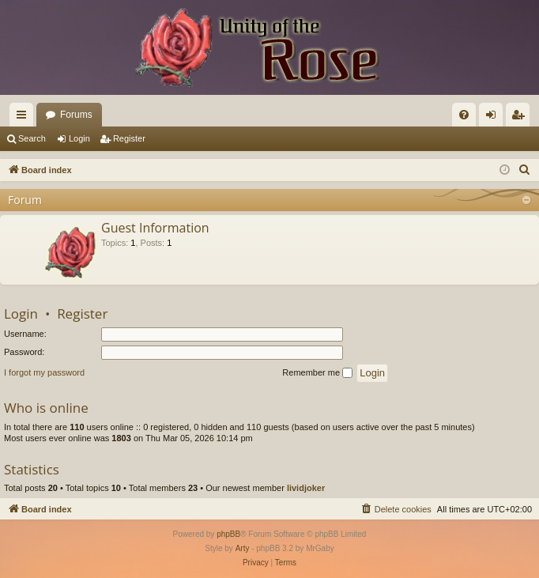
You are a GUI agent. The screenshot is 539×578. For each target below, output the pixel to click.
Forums (76, 114)
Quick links (24, 118)
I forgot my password (44, 372)
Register (129, 138)
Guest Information (155, 227)
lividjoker (306, 488)
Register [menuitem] (521, 118)
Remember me (317, 373)
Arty (243, 548)
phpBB (228, 534)
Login (79, 138)
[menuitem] (464, 115)
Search (32, 138)
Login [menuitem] (494, 118)
